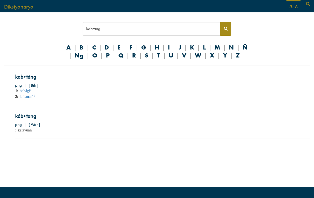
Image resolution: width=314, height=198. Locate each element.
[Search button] (225, 29)
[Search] (308, 4)
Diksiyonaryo (18, 7)
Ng (79, 56)
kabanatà (27, 97)
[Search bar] (152, 29)
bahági (26, 91)
